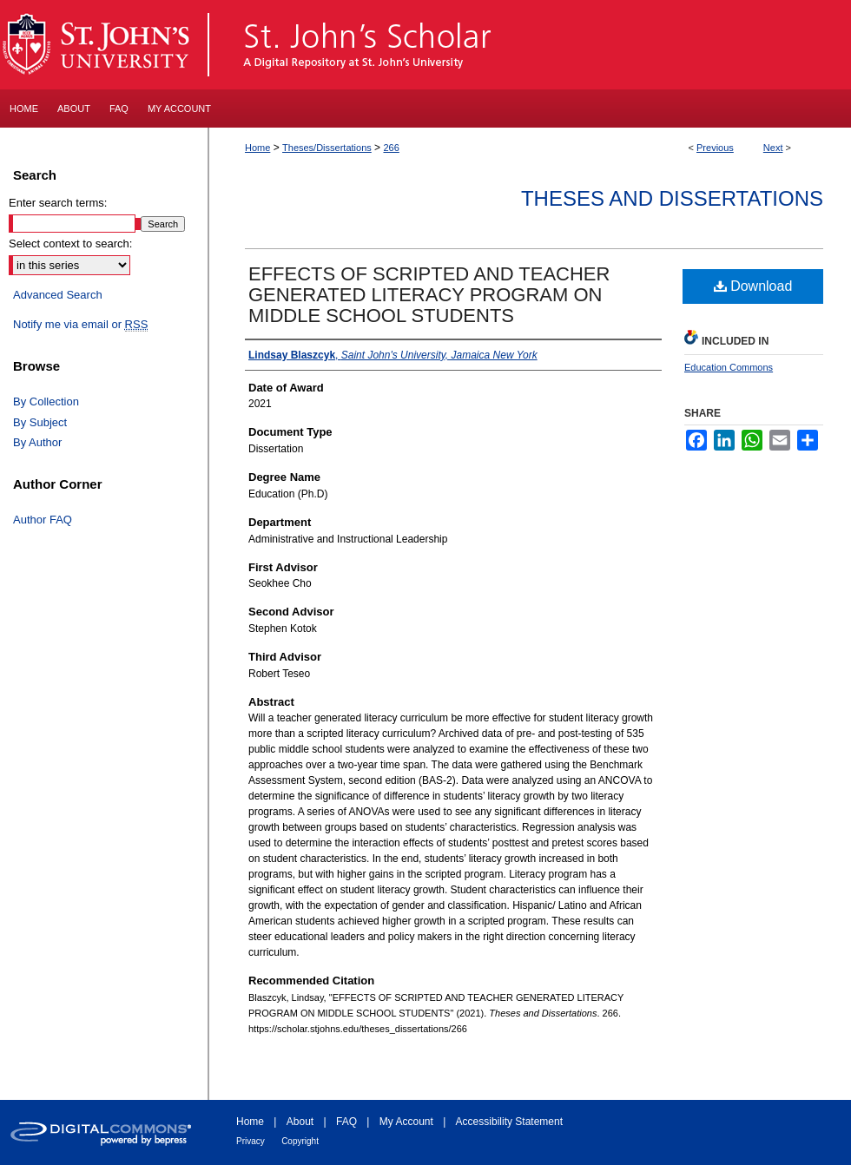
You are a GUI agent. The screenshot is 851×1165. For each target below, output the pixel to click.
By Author (37, 442)
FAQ (346, 1122)
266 (391, 147)
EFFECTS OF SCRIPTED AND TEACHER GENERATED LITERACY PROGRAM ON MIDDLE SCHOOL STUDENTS (429, 294)
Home (257, 147)
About (300, 1122)
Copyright (300, 1141)
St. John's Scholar (530, 44)
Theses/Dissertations (327, 147)
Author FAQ (42, 519)
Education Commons (728, 367)
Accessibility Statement (509, 1122)
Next (773, 147)
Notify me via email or (80, 325)
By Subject (40, 422)
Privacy (250, 1141)
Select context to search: (70, 243)
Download (753, 286)
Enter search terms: (58, 202)
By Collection (46, 401)
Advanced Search (57, 294)
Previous (715, 147)
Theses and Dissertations (672, 198)
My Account (406, 1122)
